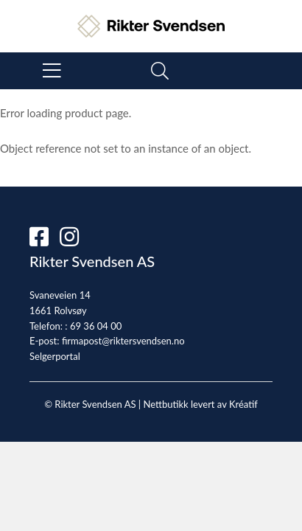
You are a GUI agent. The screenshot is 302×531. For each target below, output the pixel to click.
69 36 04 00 (96, 326)
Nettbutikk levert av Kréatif (200, 404)
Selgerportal (54, 356)
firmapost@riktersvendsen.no (123, 341)
